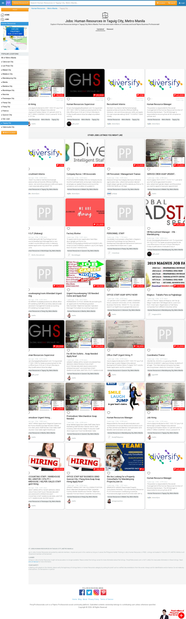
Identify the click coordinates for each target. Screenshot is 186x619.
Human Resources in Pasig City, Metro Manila (46, 310)
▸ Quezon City (6, 115)
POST (15, 10)
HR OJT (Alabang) (39, 231)
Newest (112, 29)
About (85, 602)
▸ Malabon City (7, 74)
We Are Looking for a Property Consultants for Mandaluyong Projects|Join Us (123, 482)
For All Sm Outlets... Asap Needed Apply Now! (85, 355)
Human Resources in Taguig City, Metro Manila (47, 188)
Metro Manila (57, 8)
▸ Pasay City (6, 103)
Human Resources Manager (122, 419)
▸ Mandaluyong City (8, 78)
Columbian (117, 250)
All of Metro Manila (8, 58)
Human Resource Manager (160, 103)
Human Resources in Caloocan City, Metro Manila (126, 309)
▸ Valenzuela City (7, 127)
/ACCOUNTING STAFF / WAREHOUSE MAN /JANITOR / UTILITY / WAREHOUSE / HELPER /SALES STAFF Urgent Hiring (48, 483)
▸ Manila (4, 82)
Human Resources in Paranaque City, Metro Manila (48, 504)
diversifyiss (118, 123)
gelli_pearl (78, 123)
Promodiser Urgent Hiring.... (43, 419)
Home (74, 602)
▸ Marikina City (6, 86)
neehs (38, 123)
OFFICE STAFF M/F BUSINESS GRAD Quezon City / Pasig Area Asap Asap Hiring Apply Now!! (86, 482)
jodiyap (116, 192)
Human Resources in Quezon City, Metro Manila (125, 188)
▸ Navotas (5, 94)
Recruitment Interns (118, 103)
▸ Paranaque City (7, 98)
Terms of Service (41, 565)
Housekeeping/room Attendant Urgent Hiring (48, 293)
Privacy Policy (93, 602)
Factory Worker (77, 231)
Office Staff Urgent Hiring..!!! (122, 355)
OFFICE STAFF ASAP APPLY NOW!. (124, 294)
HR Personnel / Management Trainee (126, 172)
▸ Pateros (5, 111)
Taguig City (59, 119)
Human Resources (43, 8)
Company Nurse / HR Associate (84, 172)
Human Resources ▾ (21, 3)
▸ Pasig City (5, 107)
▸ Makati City (6, 70)
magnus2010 (157, 317)
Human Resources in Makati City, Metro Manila (86, 188)
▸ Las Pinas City (7, 66)
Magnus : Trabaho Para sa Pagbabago (165, 294)
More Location (9, 133)
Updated (102, 29)
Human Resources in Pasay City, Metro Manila (125, 246)
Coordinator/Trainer (157, 355)
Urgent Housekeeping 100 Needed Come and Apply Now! (86, 293)
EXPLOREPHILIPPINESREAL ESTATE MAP (15, 31)
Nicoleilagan (79, 253)
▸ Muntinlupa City (7, 90)
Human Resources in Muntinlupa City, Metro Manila (48, 248)
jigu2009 (156, 378)
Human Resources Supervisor (84, 103)
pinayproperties (119, 506)
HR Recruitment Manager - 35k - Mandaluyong (162, 230)
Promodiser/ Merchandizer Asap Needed (85, 419)
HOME (5, 15)
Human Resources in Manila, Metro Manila (85, 310)
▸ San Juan (5, 119)
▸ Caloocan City (7, 62)
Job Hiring (35, 103)
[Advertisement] (107, 50)
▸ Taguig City (6, 123)
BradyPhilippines (120, 442)
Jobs (32, 8)
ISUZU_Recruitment (42, 253)
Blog (79, 602)
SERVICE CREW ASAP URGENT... (162, 172)
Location (161, 3)
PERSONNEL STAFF (118, 231)
